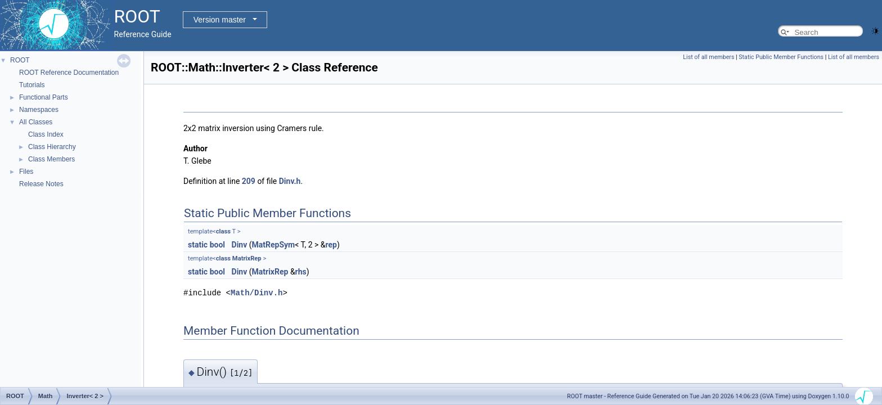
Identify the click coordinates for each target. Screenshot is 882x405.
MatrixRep (247, 258)
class (223, 231)
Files (26, 172)
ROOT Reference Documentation (69, 72)
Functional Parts (43, 97)
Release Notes (41, 184)
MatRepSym (273, 244)
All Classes (35, 122)
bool (217, 244)
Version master (220, 19)
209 (248, 181)
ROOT (20, 60)
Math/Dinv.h (256, 292)
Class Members (51, 159)
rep (330, 244)
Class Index (46, 134)
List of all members (708, 57)
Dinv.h (290, 181)
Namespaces (38, 110)
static (198, 244)
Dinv (240, 244)
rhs (301, 271)
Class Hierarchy (52, 147)
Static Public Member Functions (781, 57)
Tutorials (32, 85)
